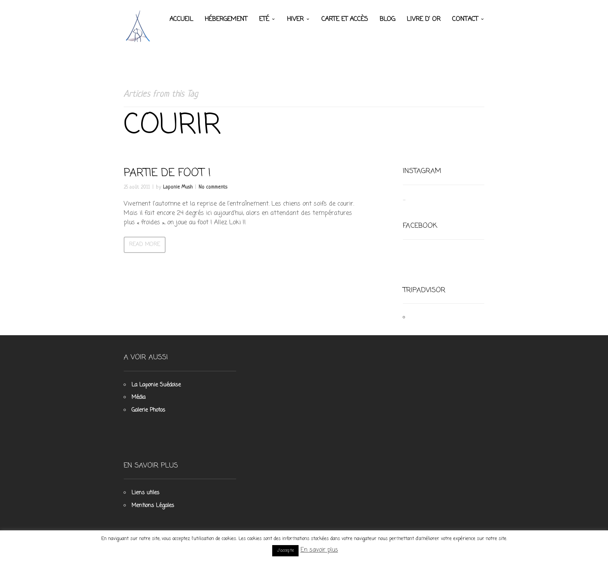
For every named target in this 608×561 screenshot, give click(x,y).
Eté (264, 19)
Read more (144, 245)
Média (138, 397)
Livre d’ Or (423, 19)
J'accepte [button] (285, 550)
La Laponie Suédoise (156, 385)
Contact (465, 19)
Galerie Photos (148, 410)
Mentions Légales (152, 506)
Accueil (181, 19)
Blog (387, 19)
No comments (213, 187)
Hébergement (226, 19)
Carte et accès (344, 19)
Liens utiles (145, 493)
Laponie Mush (178, 187)
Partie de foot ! (167, 173)
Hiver (295, 19)
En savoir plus (319, 550)
